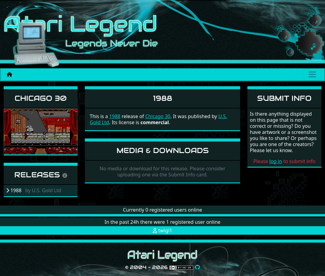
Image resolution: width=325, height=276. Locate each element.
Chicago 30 (41, 98)
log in (275, 161)
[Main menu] (312, 74)
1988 (115, 116)
